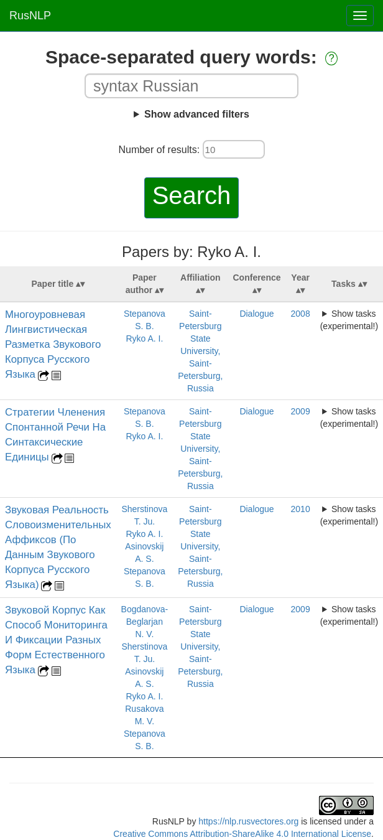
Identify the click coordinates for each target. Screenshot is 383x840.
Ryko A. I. (144, 338)
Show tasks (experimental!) (349, 320)
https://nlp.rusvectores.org (248, 821)
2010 (300, 509)
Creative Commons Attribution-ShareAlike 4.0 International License (242, 834)
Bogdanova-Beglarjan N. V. (144, 621)
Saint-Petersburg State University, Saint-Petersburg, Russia (200, 351)
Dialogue (256, 314)
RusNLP (30, 15)
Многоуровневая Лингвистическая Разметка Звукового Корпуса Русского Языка (53, 344)
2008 (300, 314)
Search (191, 195)
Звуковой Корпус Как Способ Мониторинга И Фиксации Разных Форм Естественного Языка (56, 640)
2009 (300, 411)
